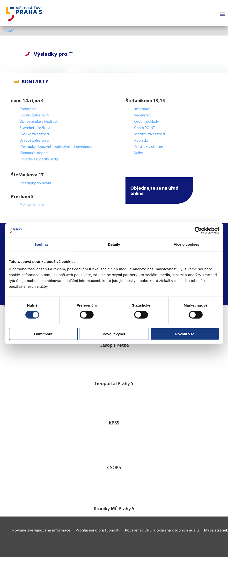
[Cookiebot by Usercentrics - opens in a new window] (198, 230)
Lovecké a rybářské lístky (39, 159)
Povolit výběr (114, 334)
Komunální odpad (34, 153)
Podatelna (28, 109)
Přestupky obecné (148, 147)
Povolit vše (184, 334)
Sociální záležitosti (34, 115)
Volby (138, 153)
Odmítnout (43, 334)
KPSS (114, 423)
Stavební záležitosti (35, 128)
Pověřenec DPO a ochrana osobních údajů (162, 530)
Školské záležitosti (34, 134)
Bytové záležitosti (34, 141)
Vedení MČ (142, 115)
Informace (142, 109)
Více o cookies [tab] (186, 244)
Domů (9, 31)
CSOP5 (114, 468)
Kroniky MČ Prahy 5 (114, 509)
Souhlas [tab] (41, 244)
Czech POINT (144, 128)
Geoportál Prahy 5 (114, 383)
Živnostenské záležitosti (39, 122)
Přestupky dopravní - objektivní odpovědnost (56, 147)
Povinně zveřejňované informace (41, 530)
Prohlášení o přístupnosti (98, 530)
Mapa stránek (216, 530)
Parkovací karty (32, 205)
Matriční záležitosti (149, 134)
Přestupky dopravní (35, 183)
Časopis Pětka (114, 345)
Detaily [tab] (114, 244)
